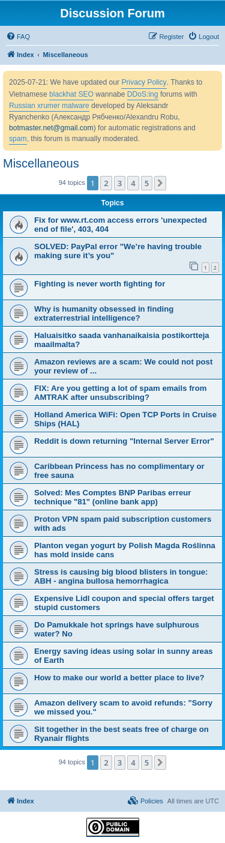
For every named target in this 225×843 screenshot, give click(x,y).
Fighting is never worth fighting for (99, 283)
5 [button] (147, 183)
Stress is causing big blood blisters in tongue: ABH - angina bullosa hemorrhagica (121, 576)
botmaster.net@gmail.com (51, 128)
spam (18, 138)
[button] (160, 183)
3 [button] (120, 183)
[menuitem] (18, 36)
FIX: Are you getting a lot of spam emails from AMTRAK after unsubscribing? (120, 393)
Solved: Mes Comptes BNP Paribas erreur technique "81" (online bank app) (112, 497)
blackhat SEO (71, 94)
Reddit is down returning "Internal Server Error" (124, 441)
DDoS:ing (142, 94)
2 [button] (106, 183)
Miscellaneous (41, 163)
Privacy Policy (143, 82)
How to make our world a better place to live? (119, 677)
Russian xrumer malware (49, 105)
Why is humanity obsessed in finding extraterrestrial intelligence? (103, 313)
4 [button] (133, 183)
